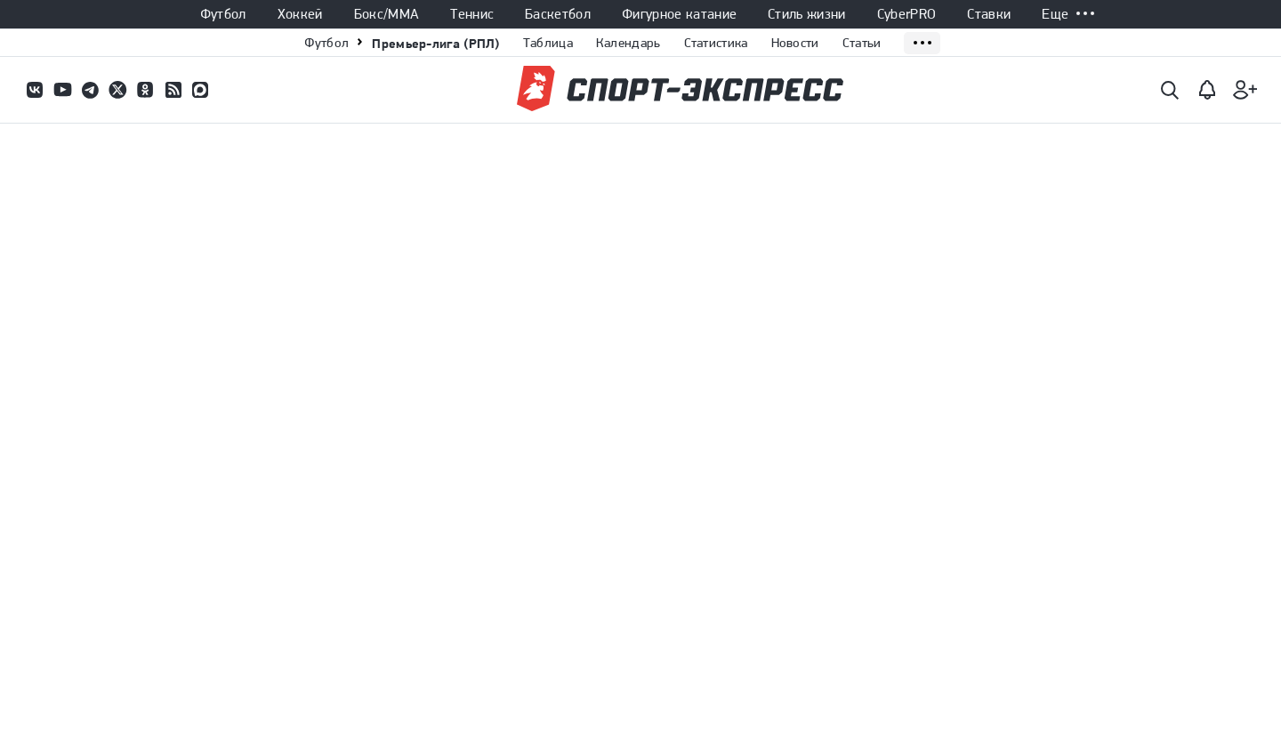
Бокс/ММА (387, 14)
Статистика (716, 43)
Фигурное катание (679, 14)
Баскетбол (558, 14)
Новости (795, 43)
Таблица (548, 43)
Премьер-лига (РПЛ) (435, 43)
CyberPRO (907, 14)
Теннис (472, 14)
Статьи (862, 43)
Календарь (628, 43)
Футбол (223, 14)
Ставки (989, 14)
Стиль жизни (807, 14)
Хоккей (300, 14)
